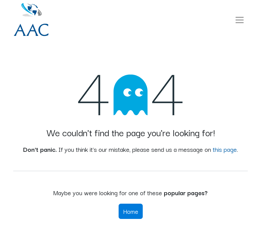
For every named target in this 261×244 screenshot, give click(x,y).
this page (225, 149)
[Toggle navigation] (239, 19)
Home (130, 211)
